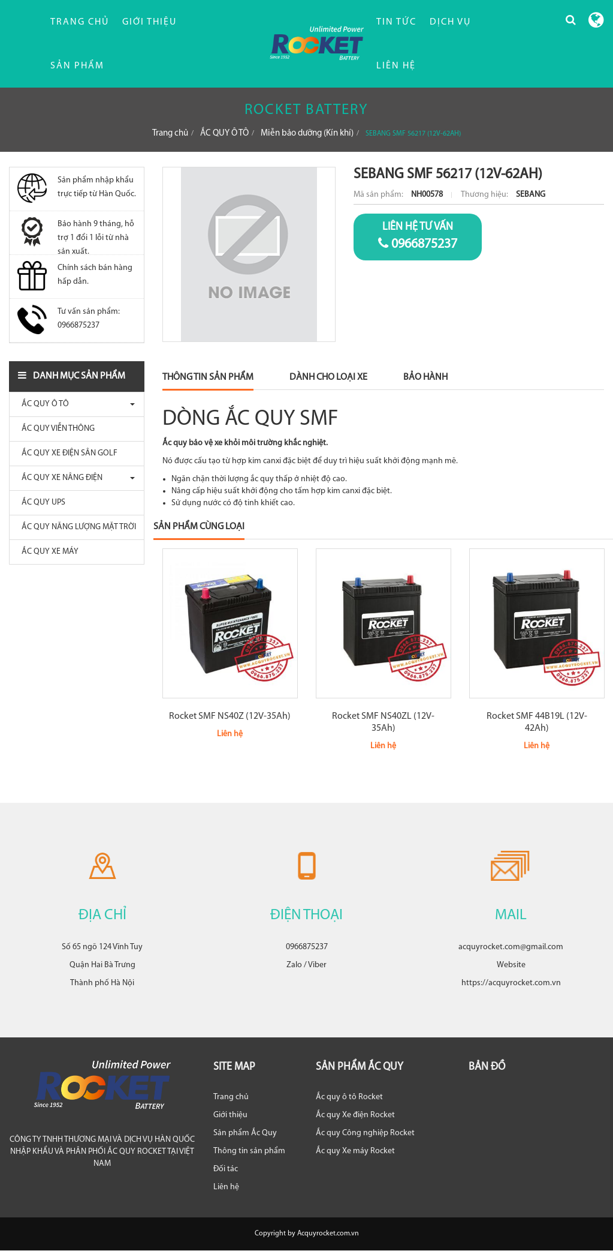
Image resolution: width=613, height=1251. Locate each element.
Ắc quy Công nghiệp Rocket (365, 1133)
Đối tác (225, 1169)
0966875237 (417, 235)
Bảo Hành (425, 377)
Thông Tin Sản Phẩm (207, 377)
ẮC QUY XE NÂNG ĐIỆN (59, 477)
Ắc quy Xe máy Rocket (355, 1151)
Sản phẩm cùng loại (198, 527)
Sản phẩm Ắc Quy (245, 1133)
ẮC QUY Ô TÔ (224, 133)
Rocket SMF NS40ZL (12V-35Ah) (383, 722)
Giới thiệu (149, 22)
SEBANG (530, 194)
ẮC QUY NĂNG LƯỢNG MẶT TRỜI (76, 527)
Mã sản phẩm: (379, 194)
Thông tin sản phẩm (249, 1151)
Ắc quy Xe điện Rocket (355, 1115)
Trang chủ (79, 22)
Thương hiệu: (485, 194)
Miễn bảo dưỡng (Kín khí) (307, 133)
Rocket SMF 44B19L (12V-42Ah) (537, 722)
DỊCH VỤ (450, 22)
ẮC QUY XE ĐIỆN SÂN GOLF (66, 453)
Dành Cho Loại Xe (328, 377)
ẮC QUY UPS (40, 502)
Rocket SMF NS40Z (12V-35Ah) (230, 716)
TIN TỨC (396, 22)
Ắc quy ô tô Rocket (349, 1097)
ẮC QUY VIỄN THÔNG (55, 428)
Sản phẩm (77, 66)
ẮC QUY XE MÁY (47, 551)
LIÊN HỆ (396, 66)
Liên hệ (226, 1187)
